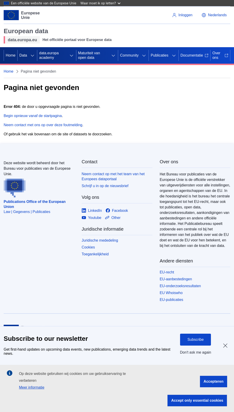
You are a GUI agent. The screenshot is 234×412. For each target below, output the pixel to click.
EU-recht (167, 272)
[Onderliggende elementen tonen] (32, 55)
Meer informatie (31, 387)
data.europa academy (48, 55)
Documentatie (195, 55)
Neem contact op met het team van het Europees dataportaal (113, 176)
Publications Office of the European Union (35, 204)
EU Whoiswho (171, 293)
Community (129, 55)
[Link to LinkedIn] (92, 210)
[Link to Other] (112, 217)
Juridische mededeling (100, 240)
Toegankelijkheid (95, 254)
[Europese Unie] (22, 15)
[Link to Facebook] (117, 210)
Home (11, 55)
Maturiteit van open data (89, 55)
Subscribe (195, 339)
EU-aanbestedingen (176, 279)
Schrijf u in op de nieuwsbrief (105, 186)
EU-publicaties (171, 300)
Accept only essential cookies (197, 400)
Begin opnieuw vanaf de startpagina (33, 116)
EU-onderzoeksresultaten (180, 286)
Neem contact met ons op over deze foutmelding (43, 125)
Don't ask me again (195, 352)
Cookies (88, 247)
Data (23, 55)
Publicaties (159, 55)
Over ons (220, 55)
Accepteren (213, 381)
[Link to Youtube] (91, 217)
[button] (214, 15)
